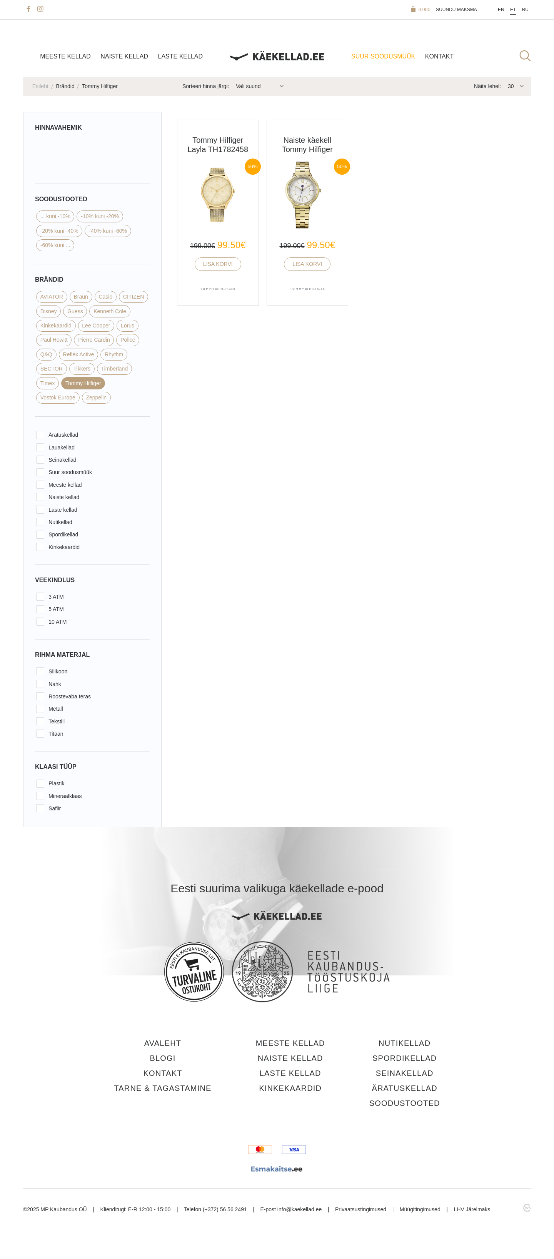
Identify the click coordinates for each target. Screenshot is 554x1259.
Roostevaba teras (69, 696)
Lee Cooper (96, 325)
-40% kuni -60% (108, 231)
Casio (105, 297)
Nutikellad (60, 522)
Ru (525, 9)
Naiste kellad (124, 56)
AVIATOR (51, 297)
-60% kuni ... (55, 245)
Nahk (54, 684)
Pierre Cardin (94, 340)
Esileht (40, 86)
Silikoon (57, 671)
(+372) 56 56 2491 (225, 1207)
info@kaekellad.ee (299, 1207)
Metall (55, 709)
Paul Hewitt (54, 340)
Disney (48, 311)
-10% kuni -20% (100, 216)
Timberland (114, 369)
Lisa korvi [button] (218, 264)
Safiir (54, 808)
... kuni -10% (55, 216)
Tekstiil (56, 721)
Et (513, 9)
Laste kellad (180, 56)
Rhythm (114, 354)
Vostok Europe (57, 397)
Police (127, 340)
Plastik (56, 783)
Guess (75, 311)
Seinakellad (62, 460)
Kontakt (439, 56)
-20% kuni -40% (59, 231)
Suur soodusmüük (70, 472)
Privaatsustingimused (360, 1207)
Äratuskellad (63, 435)
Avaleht (162, 1043)
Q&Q (46, 354)
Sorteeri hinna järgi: (205, 86)
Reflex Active (78, 354)
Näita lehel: (487, 86)
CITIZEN (133, 297)
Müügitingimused (420, 1207)
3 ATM (55, 597)
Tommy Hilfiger (83, 383)
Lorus (127, 325)
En (501, 9)
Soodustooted (404, 1101)
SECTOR (51, 369)
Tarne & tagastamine (163, 1086)
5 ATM (55, 609)
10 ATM (57, 622)
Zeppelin (96, 397)
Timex (47, 383)
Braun (81, 297)
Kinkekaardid (56, 325)
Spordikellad (63, 534)
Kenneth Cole (109, 311)
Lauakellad (61, 447)
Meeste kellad (65, 56)
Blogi (162, 1057)
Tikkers (81, 369)
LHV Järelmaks (472, 1207)
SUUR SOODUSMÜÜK (383, 56)
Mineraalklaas (65, 796)
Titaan (55, 734)
